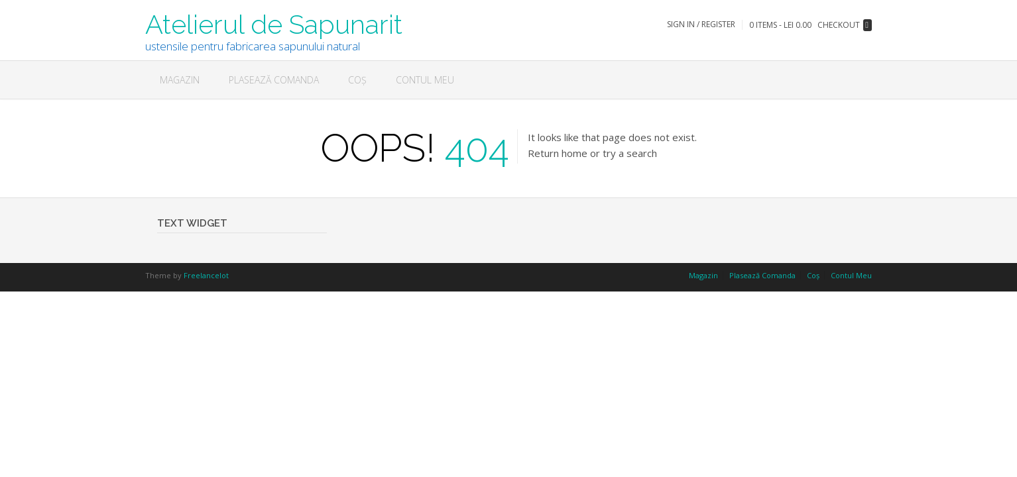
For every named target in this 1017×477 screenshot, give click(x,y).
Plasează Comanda (274, 80)
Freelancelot (206, 275)
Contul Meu (425, 80)
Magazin (180, 80)
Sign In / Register (701, 24)
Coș (357, 80)
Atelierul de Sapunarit (273, 23)
